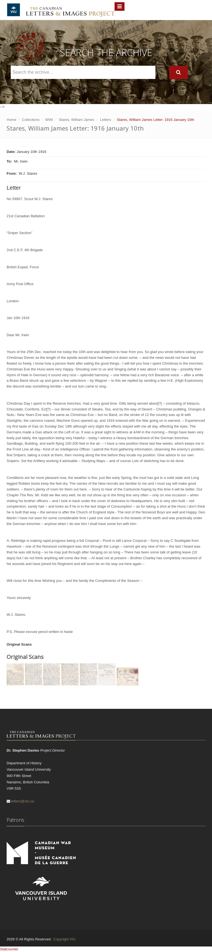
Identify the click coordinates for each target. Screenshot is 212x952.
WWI (49, 120)
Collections (31, 120)
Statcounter (9, 949)
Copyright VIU (64, 939)
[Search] (178, 72)
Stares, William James (76, 120)
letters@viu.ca (22, 801)
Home (11, 120)
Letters (105, 120)
